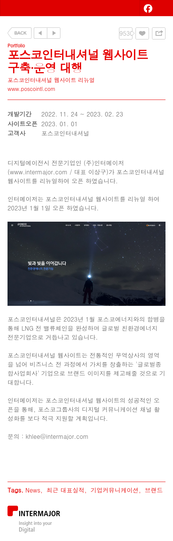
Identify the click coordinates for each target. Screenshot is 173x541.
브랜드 (154, 490)
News (32, 490)
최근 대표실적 (65, 490)
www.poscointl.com (32, 88)
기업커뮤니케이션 (114, 490)
